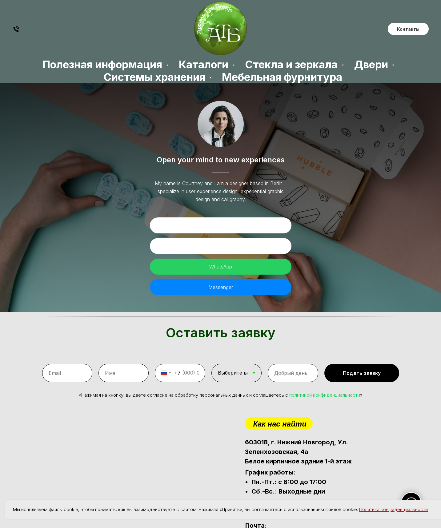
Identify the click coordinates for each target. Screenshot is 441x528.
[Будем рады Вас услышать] (16, 31)
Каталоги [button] (205, 64)
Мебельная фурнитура (282, 77)
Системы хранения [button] (155, 77)
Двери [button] (372, 64)
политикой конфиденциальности (324, 391)
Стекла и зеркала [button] (292, 64)
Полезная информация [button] (103, 64)
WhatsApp (220, 267)
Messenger (220, 287)
